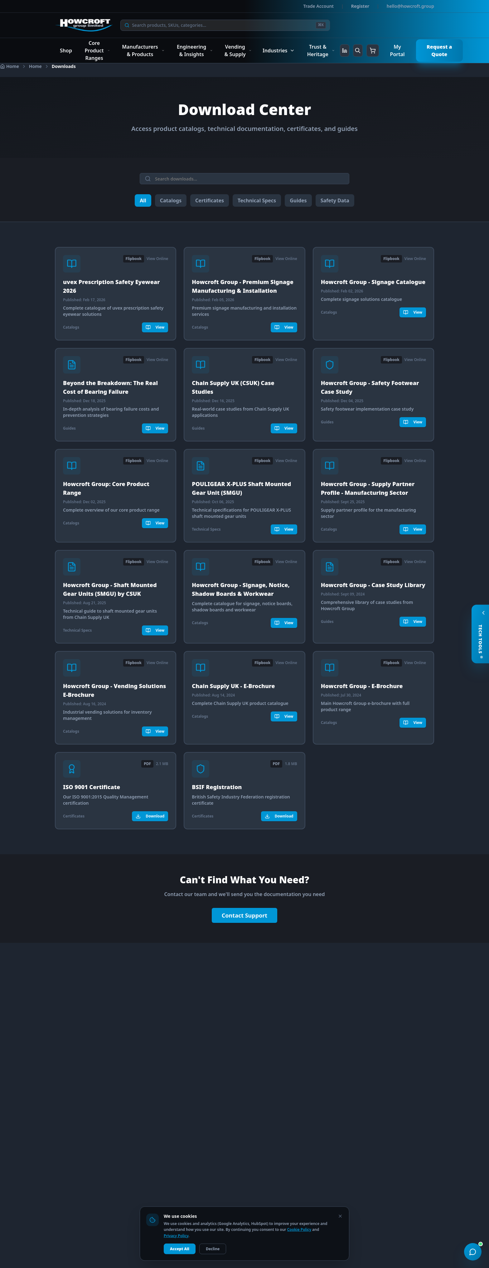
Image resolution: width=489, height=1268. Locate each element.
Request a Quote (439, 50)
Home (35, 66)
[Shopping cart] (372, 50)
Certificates (209, 200)
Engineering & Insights (195, 50)
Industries (279, 50)
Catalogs (171, 200)
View (155, 327)
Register (360, 6)
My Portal (397, 50)
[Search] (222, 25)
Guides (298, 200)
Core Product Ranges (97, 50)
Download (150, 815)
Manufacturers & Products (143, 50)
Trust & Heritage (321, 50)
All (143, 200)
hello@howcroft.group (410, 6)
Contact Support (244, 915)
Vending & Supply (237, 50)
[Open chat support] (473, 1252)
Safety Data (335, 200)
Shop (66, 50)
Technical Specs (257, 200)
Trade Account (318, 6)
